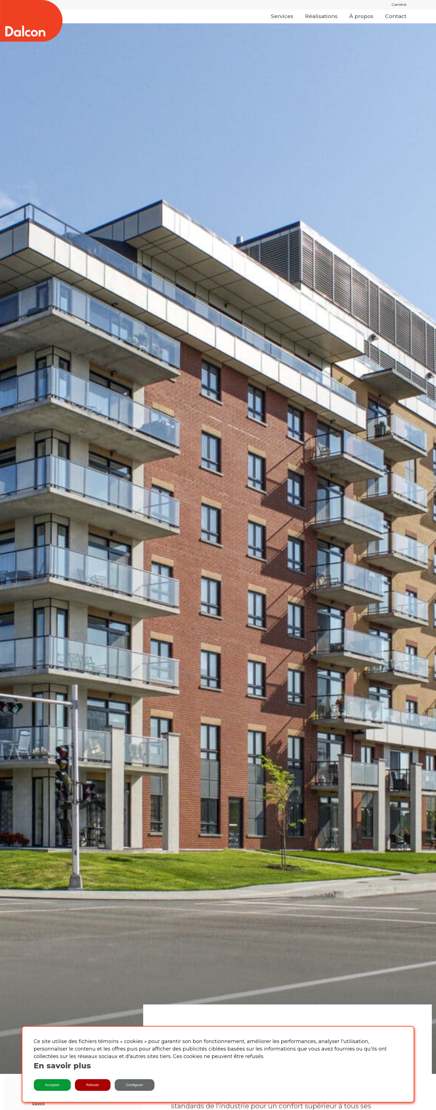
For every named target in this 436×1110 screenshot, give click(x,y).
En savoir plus (62, 1065)
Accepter (52, 1085)
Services (282, 16)
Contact (396, 16)
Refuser (92, 1085)
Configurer (134, 1085)
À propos (361, 16)
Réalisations (321, 16)
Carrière (399, 4)
